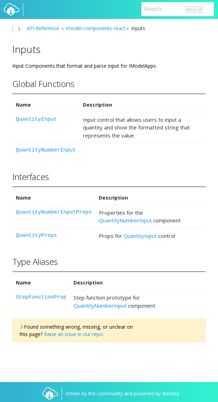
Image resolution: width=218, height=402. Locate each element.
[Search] (177, 9)
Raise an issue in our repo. (74, 334)
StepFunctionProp (41, 297)
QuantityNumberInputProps (54, 212)
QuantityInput (36, 119)
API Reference (42, 28)
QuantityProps (36, 236)
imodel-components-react (95, 28)
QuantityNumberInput (46, 150)
